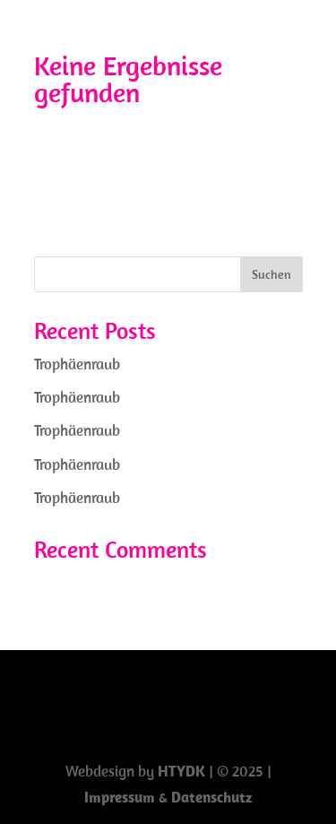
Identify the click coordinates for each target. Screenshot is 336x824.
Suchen (271, 274)
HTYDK (181, 771)
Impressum (121, 797)
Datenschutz (211, 797)
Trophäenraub (77, 364)
